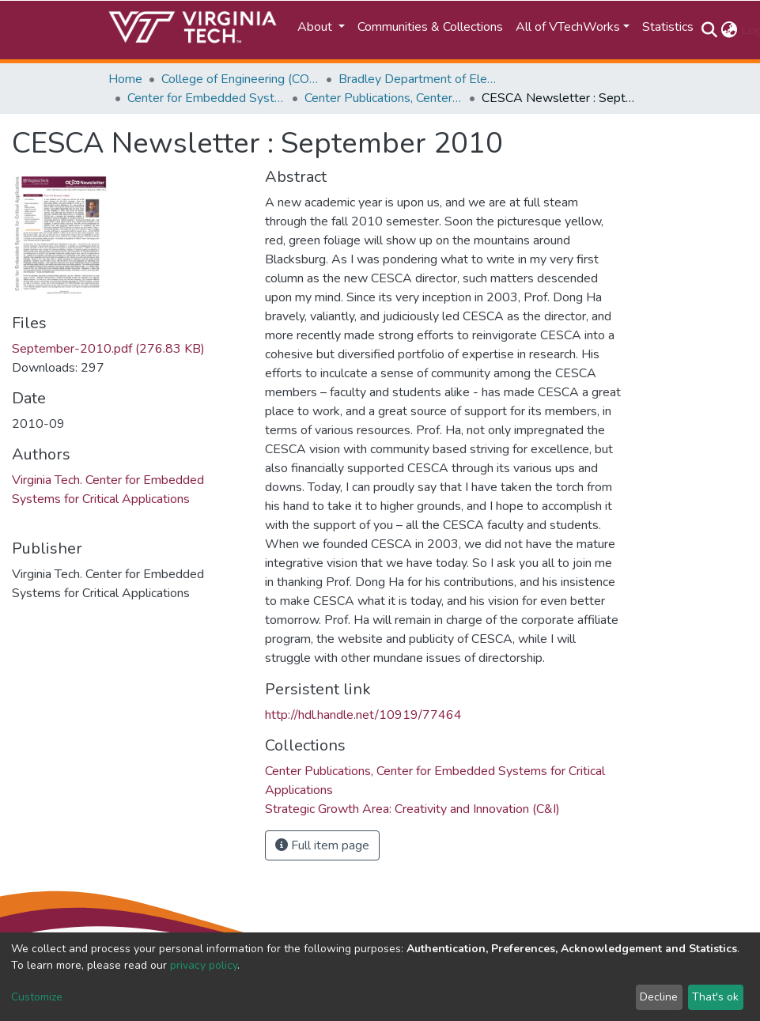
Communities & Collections (430, 27)
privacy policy (203, 965)
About (316, 27)
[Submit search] (710, 30)
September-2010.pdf (108, 348)
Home (125, 79)
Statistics (668, 27)
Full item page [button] (322, 845)
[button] (729, 30)
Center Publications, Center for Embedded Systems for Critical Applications (383, 98)
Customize (36, 996)
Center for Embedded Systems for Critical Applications (206, 98)
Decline (659, 996)
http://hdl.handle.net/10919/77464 (363, 715)
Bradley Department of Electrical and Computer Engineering (417, 79)
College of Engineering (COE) (240, 79)
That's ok (715, 996)
